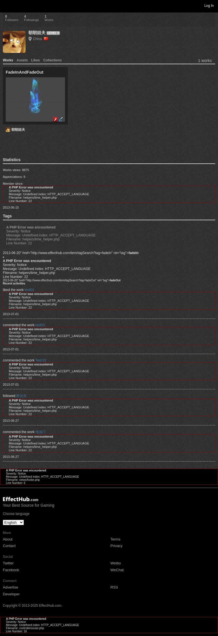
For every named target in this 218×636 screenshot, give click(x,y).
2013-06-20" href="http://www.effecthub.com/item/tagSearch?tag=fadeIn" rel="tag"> (71, 253)
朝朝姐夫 (36, 32)
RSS (114, 587)
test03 (29, 290)
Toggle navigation (7, 5)
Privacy (116, 546)
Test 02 (41, 360)
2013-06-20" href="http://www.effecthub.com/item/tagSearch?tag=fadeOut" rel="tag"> (61, 280)
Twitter (8, 563)
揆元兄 (21, 396)
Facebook (11, 570)
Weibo (115, 563)
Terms (115, 539)
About (7, 539)
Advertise (10, 587)
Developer (11, 594)
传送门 (40, 432)
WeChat (117, 570)
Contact (9, 546)
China (40, 39)
